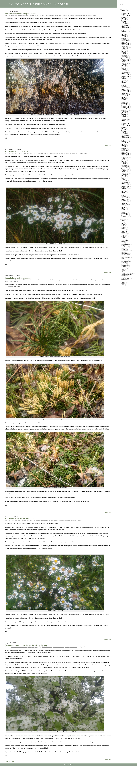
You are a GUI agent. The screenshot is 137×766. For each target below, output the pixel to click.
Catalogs (123, 228)
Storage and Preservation (127, 273)
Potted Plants (124, 265)
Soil (122, 271)
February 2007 (125, 213)
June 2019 (124, 20)
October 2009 (124, 171)
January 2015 (124, 89)
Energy (123, 235)
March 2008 (124, 196)
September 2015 (125, 78)
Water (122, 281)
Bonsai (123, 224)
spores (6, 281)
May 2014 (124, 99)
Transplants (124, 275)
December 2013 (125, 106)
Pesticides (124, 262)
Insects (123, 252)
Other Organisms (125, 261)
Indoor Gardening (125, 250)
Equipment (124, 236)
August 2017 (124, 48)
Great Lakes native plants (51, 153)
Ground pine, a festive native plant (18, 278)
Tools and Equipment (126, 274)
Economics (124, 233)
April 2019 (124, 22)
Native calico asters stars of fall (16, 151)
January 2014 (124, 105)
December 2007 (125, 200)
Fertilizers (123, 239)
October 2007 (124, 203)
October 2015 (124, 77)
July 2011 (123, 144)
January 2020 (124, 10)
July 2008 (123, 191)
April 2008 (124, 195)
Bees (122, 222)
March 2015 (124, 86)
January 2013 (124, 120)
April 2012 (124, 132)
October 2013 (124, 109)
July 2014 (123, 97)
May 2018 (124, 37)
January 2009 (124, 183)
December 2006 (125, 216)
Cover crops (124, 231)
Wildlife (30, 15)
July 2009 (123, 175)
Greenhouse (124, 247)
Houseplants (124, 249)
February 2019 (125, 25)
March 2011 (124, 149)
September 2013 (125, 110)
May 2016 (124, 68)
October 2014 (124, 93)
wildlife (60, 15)
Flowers (13, 153)
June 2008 (124, 192)
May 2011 (124, 147)
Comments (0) (107, 145)
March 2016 (124, 71)
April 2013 (124, 116)
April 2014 (124, 101)
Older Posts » (9, 761)
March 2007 (124, 212)
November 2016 (125, 60)
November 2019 (125, 13)
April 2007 (124, 211)
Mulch (123, 258)
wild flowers (75, 153)
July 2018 (123, 34)
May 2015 (124, 84)
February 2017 (125, 56)
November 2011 (125, 139)
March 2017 (124, 55)
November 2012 (125, 123)
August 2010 (124, 158)
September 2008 (125, 188)
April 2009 (124, 179)
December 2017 (125, 43)
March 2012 (124, 133)
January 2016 (124, 73)
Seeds (123, 269)
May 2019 (124, 21)
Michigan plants (75, 280)
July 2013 (123, 112)
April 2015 (124, 85)
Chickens (123, 230)
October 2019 (124, 14)
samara (56, 15)
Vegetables (124, 279)
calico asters (30, 153)
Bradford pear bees (47, 647)
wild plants (67, 520)
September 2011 (125, 141)
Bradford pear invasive (58, 647)
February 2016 (125, 72)
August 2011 (124, 143)
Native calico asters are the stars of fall (19, 519)
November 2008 (125, 186)
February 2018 (125, 40)
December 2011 (125, 137)
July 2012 (123, 128)
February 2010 (125, 166)
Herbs (122, 248)
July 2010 (123, 160)
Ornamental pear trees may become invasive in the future (26, 645)
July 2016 (123, 65)
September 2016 (125, 63)
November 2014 (125, 92)
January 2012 (124, 136)
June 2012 (124, 130)
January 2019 (124, 26)
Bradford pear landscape (71, 647)
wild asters (68, 153)
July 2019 (123, 18)
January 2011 (124, 152)
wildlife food (66, 15)
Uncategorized (125, 278)
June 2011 (124, 145)
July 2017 (123, 50)
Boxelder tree (43, 15)
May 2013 (124, 115)
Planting (123, 264)
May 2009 (124, 178)
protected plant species (93, 280)
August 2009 (124, 174)
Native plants (21, 15)
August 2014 (124, 96)
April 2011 (124, 148)
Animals (13, 15)
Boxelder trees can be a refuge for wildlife (20, 14)
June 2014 (124, 98)
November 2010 (125, 154)
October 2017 (124, 46)
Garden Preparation (126, 244)
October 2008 (124, 187)
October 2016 (124, 61)
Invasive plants (15, 647)
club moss (35, 280)
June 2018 (124, 35)
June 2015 (124, 82)
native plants (62, 153)
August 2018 (124, 33)
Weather (123, 282)
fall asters (36, 153)
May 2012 (124, 131)
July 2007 (123, 207)
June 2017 (124, 51)
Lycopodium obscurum (64, 280)
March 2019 (124, 23)
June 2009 (124, 177)
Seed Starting (124, 268)
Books (123, 226)
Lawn (122, 256)
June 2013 (124, 114)
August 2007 (124, 205)
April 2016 (124, 69)
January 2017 (124, 58)
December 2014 (125, 90)
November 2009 (125, 170)
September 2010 (125, 157)
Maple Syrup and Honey (127, 257)
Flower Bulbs (124, 240)
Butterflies (123, 227)
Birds (16, 15)
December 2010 (125, 153)
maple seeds (50, 15)
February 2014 (125, 103)
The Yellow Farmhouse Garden (37, 4)
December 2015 (125, 75)
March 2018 (124, 39)
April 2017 (124, 54)
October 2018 (124, 30)
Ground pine (55, 280)
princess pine (83, 280)
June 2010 (124, 161)
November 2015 (125, 76)
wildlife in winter (74, 15)
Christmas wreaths (27, 280)
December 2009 (125, 169)
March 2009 (124, 181)
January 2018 (124, 42)
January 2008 (124, 199)
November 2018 (125, 29)
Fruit (122, 243)
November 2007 (125, 202)
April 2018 (124, 38)
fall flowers (42, 153)
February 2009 (125, 182)
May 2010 (124, 162)
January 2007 (124, 215)
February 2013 (125, 119)
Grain (122, 245)
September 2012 (125, 126)
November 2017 (125, 44)
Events (123, 237)
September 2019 (125, 16)
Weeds (123, 283)
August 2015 (124, 80)
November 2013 (125, 107)
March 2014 (124, 102)
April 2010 (124, 164)
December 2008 (125, 185)
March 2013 (124, 118)
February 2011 (125, 150)
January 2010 (124, 168)
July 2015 (123, 81)
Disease (123, 232)
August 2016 (124, 64)
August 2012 (124, 127)
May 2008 (124, 194)
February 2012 (125, 135)
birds (38, 15)
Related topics (124, 266)
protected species (103, 280)
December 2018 (125, 27)
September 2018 (125, 31)
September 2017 (125, 47)
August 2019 (124, 17)
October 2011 (124, 140)
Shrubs (123, 270)
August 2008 (124, 190)
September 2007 (125, 204)
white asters (55, 520)
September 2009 (125, 173)
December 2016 (125, 59)
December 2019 (125, 12)
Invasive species (23, 647)
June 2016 (124, 67)
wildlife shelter (81, 15)
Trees (26, 15)
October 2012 (124, 124)
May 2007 (124, 209)
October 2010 (124, 156)
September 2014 (125, 94)
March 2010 (124, 165)
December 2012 (125, 122)
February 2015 (125, 88)
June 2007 (124, 208)
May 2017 (124, 52)
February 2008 (125, 198)
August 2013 (124, 111)
